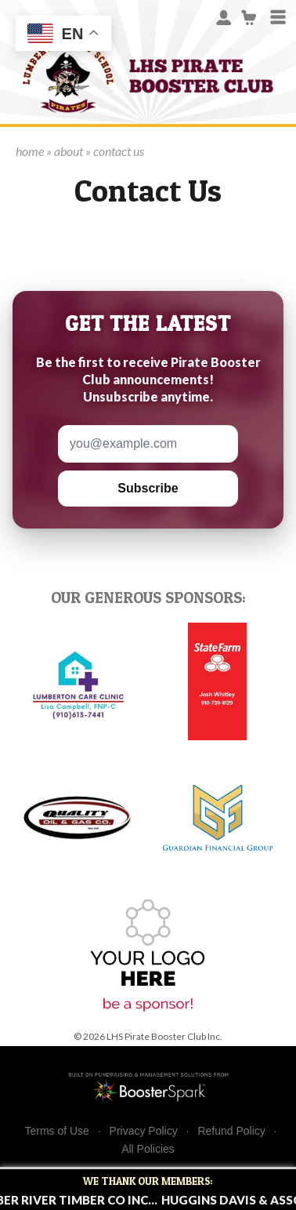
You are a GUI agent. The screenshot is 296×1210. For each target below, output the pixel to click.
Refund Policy (231, 1131)
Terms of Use (56, 1131)
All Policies (148, 1149)
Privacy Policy (144, 1131)
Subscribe (147, 488)
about (68, 151)
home (30, 151)
